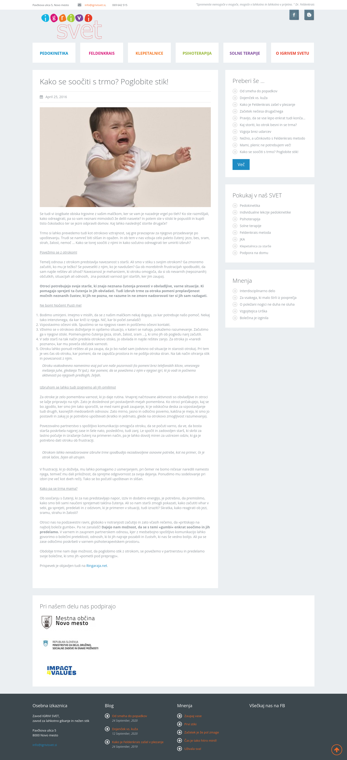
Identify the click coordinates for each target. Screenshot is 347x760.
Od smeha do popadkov (258, 91)
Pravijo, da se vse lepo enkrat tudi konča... (272, 118)
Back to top (336, 749)
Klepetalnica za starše (255, 246)
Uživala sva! (192, 749)
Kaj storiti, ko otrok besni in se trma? (268, 124)
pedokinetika (54, 53)
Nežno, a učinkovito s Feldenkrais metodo (272, 138)
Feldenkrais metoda (255, 232)
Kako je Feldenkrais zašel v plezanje (267, 104)
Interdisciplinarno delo (257, 291)
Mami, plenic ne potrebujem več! (265, 145)
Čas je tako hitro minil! (200, 740)
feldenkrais (102, 53)
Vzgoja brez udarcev (255, 131)
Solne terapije (245, 53)
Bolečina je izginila (254, 318)
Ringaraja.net (96, 565)
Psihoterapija (250, 219)
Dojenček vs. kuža (253, 97)
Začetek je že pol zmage (201, 732)
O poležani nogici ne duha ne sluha (267, 304)
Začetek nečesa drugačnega (261, 111)
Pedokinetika (250, 205)
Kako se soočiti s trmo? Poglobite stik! (269, 151)
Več (241, 164)
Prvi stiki (190, 724)
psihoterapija (197, 53)
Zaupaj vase (193, 716)
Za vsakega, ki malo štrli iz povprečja (268, 297)
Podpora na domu (254, 252)
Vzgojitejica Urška (253, 311)
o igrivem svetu (292, 53)
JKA (242, 239)
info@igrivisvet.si (91, 5)
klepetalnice (149, 53)
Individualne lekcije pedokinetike (265, 212)
